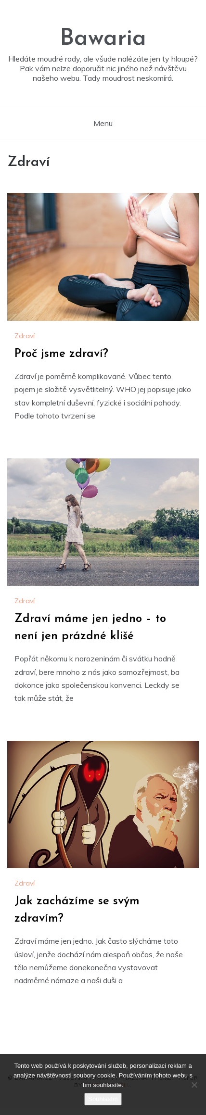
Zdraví (24, 335)
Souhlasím (102, 1098)
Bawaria (103, 39)
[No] (194, 1085)
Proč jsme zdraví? (61, 354)
